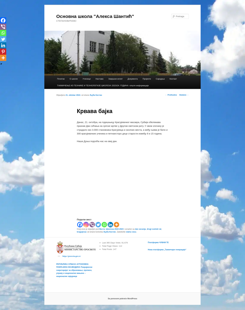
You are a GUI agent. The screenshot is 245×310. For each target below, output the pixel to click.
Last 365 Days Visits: (112, 243)
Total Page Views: (110, 246)
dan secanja (140, 229)
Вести (102, 229)
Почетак (61, 79)
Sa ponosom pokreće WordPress (122, 299)
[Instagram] (86, 224)
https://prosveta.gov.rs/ (71, 256)
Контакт (173, 79)
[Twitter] (98, 224)
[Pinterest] (3, 51)
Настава (99, 79)
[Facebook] (80, 224)
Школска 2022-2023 (114, 229)
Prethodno (171, 95)
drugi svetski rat (154, 229)
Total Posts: (107, 249)
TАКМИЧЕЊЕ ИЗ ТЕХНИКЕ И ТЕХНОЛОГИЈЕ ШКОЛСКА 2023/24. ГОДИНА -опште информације (103, 85)
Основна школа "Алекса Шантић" (95, 16)
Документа (133, 79)
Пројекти (147, 79)
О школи (74, 79)
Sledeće (184, 95)
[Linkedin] (110, 224)
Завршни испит (115, 79)
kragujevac (82, 232)
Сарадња (160, 79)
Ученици (87, 79)
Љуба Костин (96, 95)
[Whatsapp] (104, 224)
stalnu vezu (131, 232)
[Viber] (92, 224)
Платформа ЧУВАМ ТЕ (158, 242)
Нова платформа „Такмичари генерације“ (167, 250)
